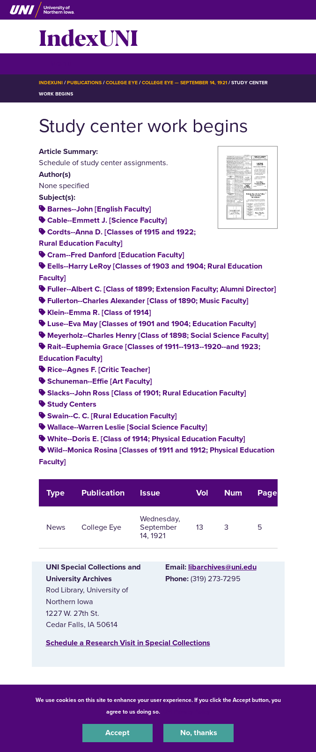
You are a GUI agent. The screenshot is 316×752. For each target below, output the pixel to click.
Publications (84, 83)
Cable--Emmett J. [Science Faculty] (107, 220)
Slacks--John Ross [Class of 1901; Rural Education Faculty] (146, 393)
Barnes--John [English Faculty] (99, 209)
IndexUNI (88, 36)
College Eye (121, 83)
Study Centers (71, 404)
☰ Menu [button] (55, 63)
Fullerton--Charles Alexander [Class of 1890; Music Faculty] (148, 301)
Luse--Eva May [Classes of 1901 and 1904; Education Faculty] (151, 324)
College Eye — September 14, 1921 (184, 83)
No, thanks (198, 732)
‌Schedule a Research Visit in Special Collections (128, 643)
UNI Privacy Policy (186, 711)
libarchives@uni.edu (222, 567)
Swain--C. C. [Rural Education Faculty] (112, 416)
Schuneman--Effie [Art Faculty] (99, 381)
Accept (117, 732)
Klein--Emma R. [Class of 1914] (99, 312)
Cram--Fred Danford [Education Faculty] (115, 255)
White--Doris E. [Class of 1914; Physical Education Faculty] (146, 439)
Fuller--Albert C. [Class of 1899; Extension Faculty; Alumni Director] (161, 289)
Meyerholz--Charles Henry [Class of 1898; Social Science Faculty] (158, 335)
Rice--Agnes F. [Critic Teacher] (98, 369)
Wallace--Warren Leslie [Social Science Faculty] (127, 427)
